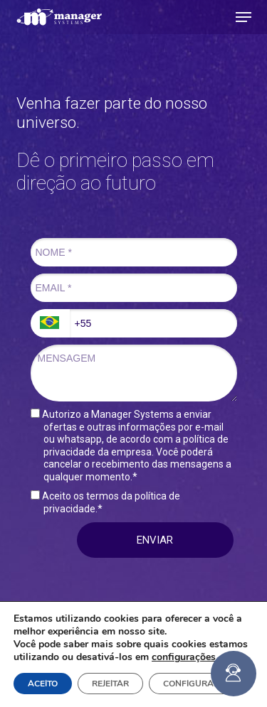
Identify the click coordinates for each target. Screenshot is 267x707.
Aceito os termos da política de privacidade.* (105, 502)
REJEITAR (110, 683)
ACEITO (43, 683)
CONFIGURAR (191, 683)
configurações (184, 657)
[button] (243, 17)
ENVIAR (155, 540)
